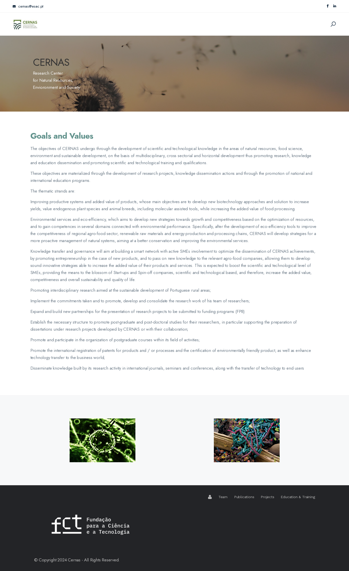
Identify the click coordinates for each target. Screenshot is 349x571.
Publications (244, 497)
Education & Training (298, 497)
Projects (267, 497)
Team (223, 497)
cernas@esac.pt (28, 6)
